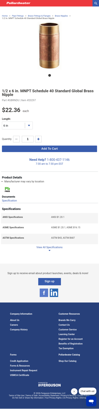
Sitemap (83, 398)
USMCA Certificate (19, 375)
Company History (19, 329)
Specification (9, 200)
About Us (14, 320)
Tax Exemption (66, 348)
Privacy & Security (68, 395)
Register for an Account (71, 339)
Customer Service (68, 329)
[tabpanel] (49, 45)
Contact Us (64, 325)
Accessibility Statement (49, 395)
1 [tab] (49, 75)
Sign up (49, 281)
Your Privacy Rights (53, 398)
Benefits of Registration (71, 343)
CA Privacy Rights (70, 398)
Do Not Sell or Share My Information (27, 398)
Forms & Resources (20, 365)
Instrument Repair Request (23, 370)
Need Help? (37, 160)
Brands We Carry (67, 320)
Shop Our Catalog (67, 361)
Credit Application (19, 361)
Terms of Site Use (16, 395)
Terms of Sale (32, 395)
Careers (14, 325)
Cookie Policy (83, 395)
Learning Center (67, 334)
